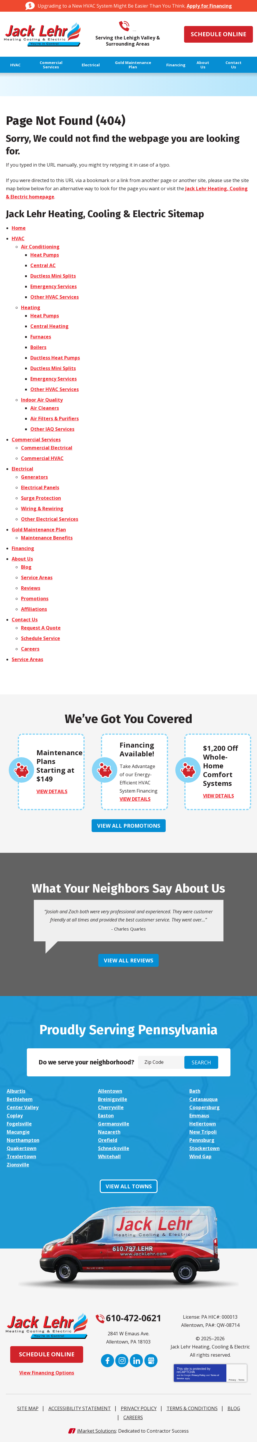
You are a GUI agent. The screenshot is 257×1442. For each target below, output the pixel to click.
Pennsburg (201, 1140)
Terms (241, 1380)
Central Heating (49, 326)
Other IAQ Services (52, 429)
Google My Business (151, 1360)
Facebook (107, 1360)
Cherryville (110, 1107)
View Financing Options (46, 1373)
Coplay (15, 1115)
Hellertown (201, 1124)
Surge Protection (41, 498)
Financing (23, 548)
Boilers (38, 347)
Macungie (18, 1132)
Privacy (232, 1380)
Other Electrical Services (49, 519)
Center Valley (23, 1107)
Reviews (30, 588)
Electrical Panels (40, 487)
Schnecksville (113, 1148)
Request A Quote (41, 627)
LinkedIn (136, 1360)
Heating (30, 307)
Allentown (109, 1091)
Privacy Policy (198, 1375)
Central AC (43, 265)
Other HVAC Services (54, 296)
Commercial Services (36, 439)
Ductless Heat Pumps (55, 357)
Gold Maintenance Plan (39, 529)
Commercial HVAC (42, 458)
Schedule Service (40, 638)
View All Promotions (128, 825)
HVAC (18, 238)
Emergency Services (53, 286)
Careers (30, 648)
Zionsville (18, 1164)
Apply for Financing (209, 6)
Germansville (113, 1124)
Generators (34, 476)
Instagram (121, 1360)
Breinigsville (112, 1099)
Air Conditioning (40, 246)
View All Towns (129, 1186)
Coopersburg (203, 1107)
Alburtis (16, 1091)
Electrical (22, 468)
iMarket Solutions (96, 1431)
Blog (26, 566)
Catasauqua (202, 1099)
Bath (194, 1091)
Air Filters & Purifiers (54, 418)
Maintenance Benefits (47, 537)
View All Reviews (128, 960)
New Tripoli (202, 1132)
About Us (22, 558)
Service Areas (37, 577)
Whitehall (108, 1156)
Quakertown (21, 1148)
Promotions (34, 598)
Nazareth (108, 1132)
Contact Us (25, 619)
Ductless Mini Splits (53, 275)
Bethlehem (20, 1099)
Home (19, 227)
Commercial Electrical (46, 447)
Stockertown (203, 1148)
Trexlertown (21, 1156)
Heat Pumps (44, 254)
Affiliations (34, 609)
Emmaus (198, 1115)
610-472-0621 (135, 26)
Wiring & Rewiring (42, 508)
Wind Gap (199, 1156)
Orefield (107, 1140)
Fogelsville (19, 1124)
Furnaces (40, 336)
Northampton (23, 1140)
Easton (105, 1115)
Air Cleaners (44, 407)
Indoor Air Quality (42, 399)
